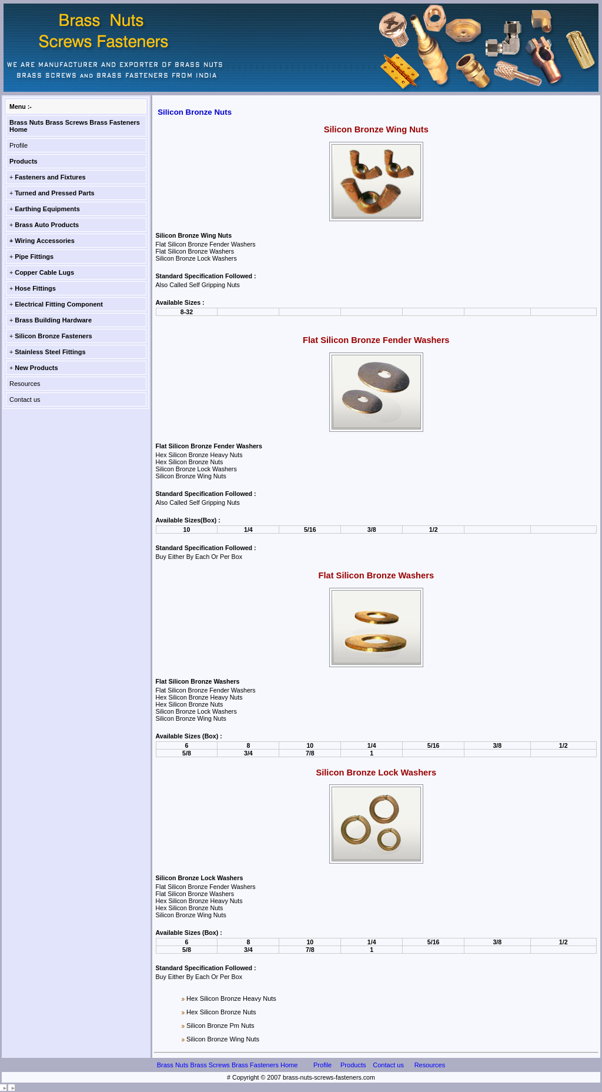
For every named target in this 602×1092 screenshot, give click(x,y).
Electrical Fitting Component (59, 304)
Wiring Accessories (45, 240)
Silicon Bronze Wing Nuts (222, 1039)
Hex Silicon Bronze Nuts (221, 1012)
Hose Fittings (35, 288)
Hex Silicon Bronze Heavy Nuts (231, 998)
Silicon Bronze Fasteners (53, 335)
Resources (25, 383)
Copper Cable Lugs (44, 272)
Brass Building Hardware (53, 320)
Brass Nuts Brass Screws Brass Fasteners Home (227, 1064)
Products (23, 161)
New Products (36, 367)
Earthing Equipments (47, 208)
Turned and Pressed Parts (55, 193)
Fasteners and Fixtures (50, 177)
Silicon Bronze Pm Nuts (220, 1025)
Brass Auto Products (47, 224)
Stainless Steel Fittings (50, 351)
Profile (18, 145)
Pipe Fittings (34, 256)
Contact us (25, 399)
